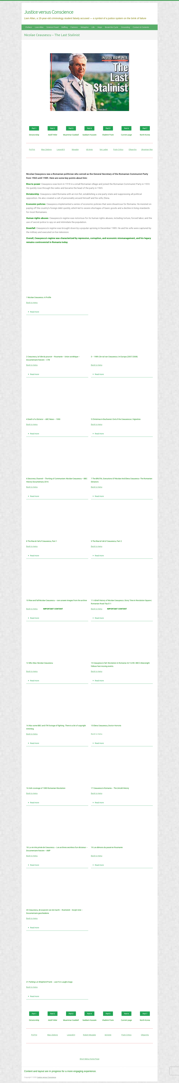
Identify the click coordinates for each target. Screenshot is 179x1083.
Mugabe (75, 149)
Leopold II (61, 149)
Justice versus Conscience (48, 12)
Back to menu (32, 303)
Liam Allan (39, 27)
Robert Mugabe (89, 1035)
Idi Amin (89, 149)
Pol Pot (32, 149)
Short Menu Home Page (89, 1059)
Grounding (125, 27)
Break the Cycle (111, 27)
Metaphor (85, 27)
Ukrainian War (147, 149)
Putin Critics (118, 149)
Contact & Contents (141, 27)
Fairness (74, 27)
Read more (34, 312)
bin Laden (104, 149)
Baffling (64, 27)
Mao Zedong (46, 149)
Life (93, 27)
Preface (29, 27)
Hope (100, 27)
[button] (57, 312)
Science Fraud (52, 27)
